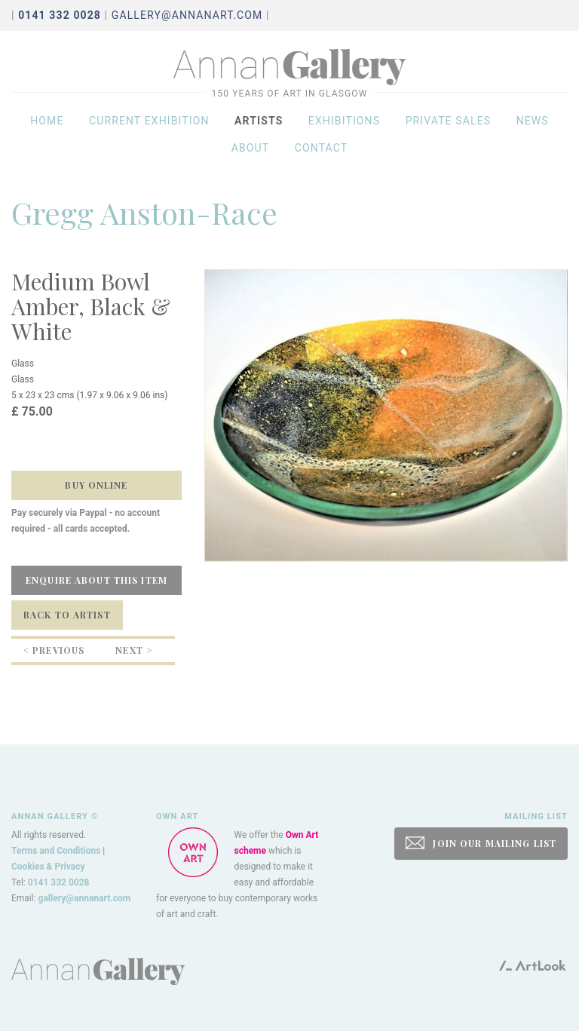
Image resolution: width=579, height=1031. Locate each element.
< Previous (53, 650)
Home (46, 130)
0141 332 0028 (59, 882)
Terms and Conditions (55, 850)
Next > (133, 650)
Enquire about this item (96, 580)
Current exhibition (149, 130)
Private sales (449, 130)
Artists (258, 130)
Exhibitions (344, 130)
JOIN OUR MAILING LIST (481, 842)
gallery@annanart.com (187, 15)
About (250, 157)
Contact (321, 157)
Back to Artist (67, 615)
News (532, 130)
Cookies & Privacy (48, 866)
